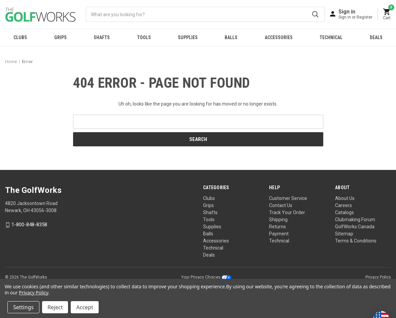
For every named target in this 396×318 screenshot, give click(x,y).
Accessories (279, 37)
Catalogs (344, 212)
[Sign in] (355, 14)
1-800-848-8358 (29, 225)
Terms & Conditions (355, 240)
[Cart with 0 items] (387, 14)
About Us (345, 198)
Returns (277, 226)
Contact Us (280, 205)
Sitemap (344, 233)
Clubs (20, 37)
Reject (55, 307)
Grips (60, 37)
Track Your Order (287, 212)
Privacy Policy (378, 277)
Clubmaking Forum (355, 219)
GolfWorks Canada (354, 226)
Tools (144, 37)
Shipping (278, 219)
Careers (343, 205)
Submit (315, 14)
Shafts (102, 37)
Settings (23, 307)
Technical (331, 37)
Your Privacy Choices (206, 277)
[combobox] (205, 14)
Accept (84, 307)
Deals (376, 37)
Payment (279, 233)
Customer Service (288, 198)
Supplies (188, 37)
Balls (231, 37)
